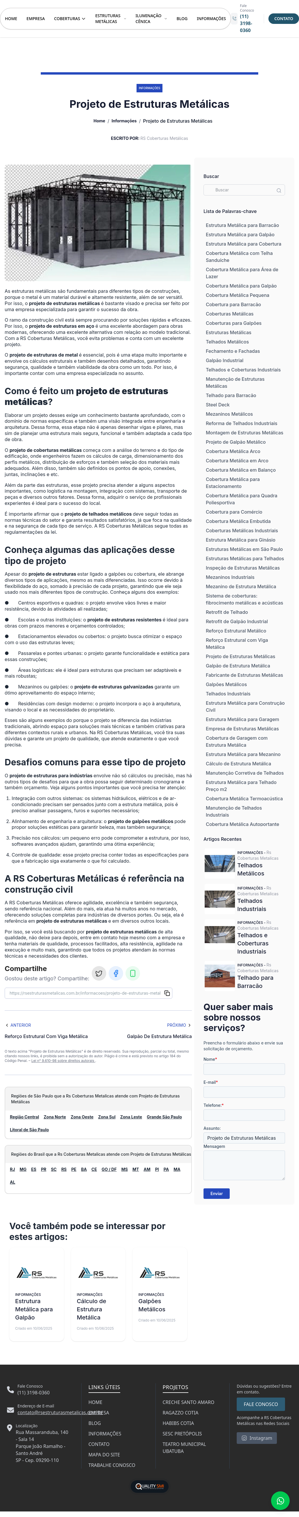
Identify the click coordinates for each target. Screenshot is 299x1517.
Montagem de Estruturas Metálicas (244, 433)
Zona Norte (55, 1116)
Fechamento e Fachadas (233, 351)
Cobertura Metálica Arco (233, 451)
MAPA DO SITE (104, 1454)
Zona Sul (107, 1116)
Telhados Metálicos (227, 342)
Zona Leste (131, 1116)
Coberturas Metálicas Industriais (242, 530)
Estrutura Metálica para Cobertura (244, 244)
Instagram (256, 1438)
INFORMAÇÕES (211, 18)
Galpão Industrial (224, 360)
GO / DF (109, 1169)
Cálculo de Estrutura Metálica (238, 764)
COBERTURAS (70, 18)
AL (12, 1182)
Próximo (179, 1025)
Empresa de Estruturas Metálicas (242, 729)
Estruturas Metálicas (228, 332)
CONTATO (99, 1444)
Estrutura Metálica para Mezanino (243, 754)
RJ (12, 1169)
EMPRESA (35, 18)
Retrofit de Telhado (227, 612)
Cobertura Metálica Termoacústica (244, 798)
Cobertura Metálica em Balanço (241, 470)
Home (99, 120)
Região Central (24, 1116)
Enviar (216, 1193)
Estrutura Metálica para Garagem (242, 719)
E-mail (211, 1082)
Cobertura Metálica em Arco (237, 461)
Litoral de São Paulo (29, 1129)
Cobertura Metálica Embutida (238, 521)
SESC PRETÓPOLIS (182, 1433)
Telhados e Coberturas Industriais (243, 370)
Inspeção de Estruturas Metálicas (243, 568)
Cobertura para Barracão (233, 304)
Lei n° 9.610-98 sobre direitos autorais (63, 1060)
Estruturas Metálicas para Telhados (245, 558)
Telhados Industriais (228, 694)
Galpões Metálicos (226, 684)
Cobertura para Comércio (234, 512)
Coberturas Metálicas (230, 314)
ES (33, 1169)
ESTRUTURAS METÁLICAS (110, 18)
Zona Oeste (82, 1116)
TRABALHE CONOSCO (112, 1465)
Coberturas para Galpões (234, 323)
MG (23, 1169)
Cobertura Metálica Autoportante (242, 824)
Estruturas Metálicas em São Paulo (244, 549)
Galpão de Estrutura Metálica (238, 666)
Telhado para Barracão (231, 395)
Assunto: (212, 1128)
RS (63, 1169)
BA (84, 1169)
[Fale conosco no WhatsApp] (280, 1500)
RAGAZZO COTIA (181, 1412)
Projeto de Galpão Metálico (236, 442)
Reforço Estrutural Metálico (236, 631)
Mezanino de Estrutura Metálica (241, 586)
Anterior (18, 1025)
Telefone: (214, 1105)
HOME (11, 18)
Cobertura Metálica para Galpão (241, 286)
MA (177, 1169)
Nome (210, 1059)
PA (166, 1169)
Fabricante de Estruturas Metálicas (244, 675)
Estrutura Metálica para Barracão (242, 225)
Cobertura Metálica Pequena (237, 295)
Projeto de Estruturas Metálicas (240, 656)
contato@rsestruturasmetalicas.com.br (59, 1412)
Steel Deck (218, 405)
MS (124, 1169)
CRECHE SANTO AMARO (189, 1402)
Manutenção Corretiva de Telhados (245, 773)
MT (135, 1169)
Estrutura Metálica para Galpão (240, 234)
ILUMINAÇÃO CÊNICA (151, 18)
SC (54, 1169)
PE (74, 1169)
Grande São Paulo (164, 1116)
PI (157, 1169)
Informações (124, 120)
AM (147, 1169)
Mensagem (214, 1146)
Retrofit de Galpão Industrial (237, 621)
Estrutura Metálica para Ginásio (240, 540)
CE (94, 1169)
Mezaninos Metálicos (229, 414)
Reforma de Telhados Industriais (241, 423)
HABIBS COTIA (178, 1423)
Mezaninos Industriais (230, 577)
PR (43, 1169)
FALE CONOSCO (261, 1404)
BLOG (182, 18)
